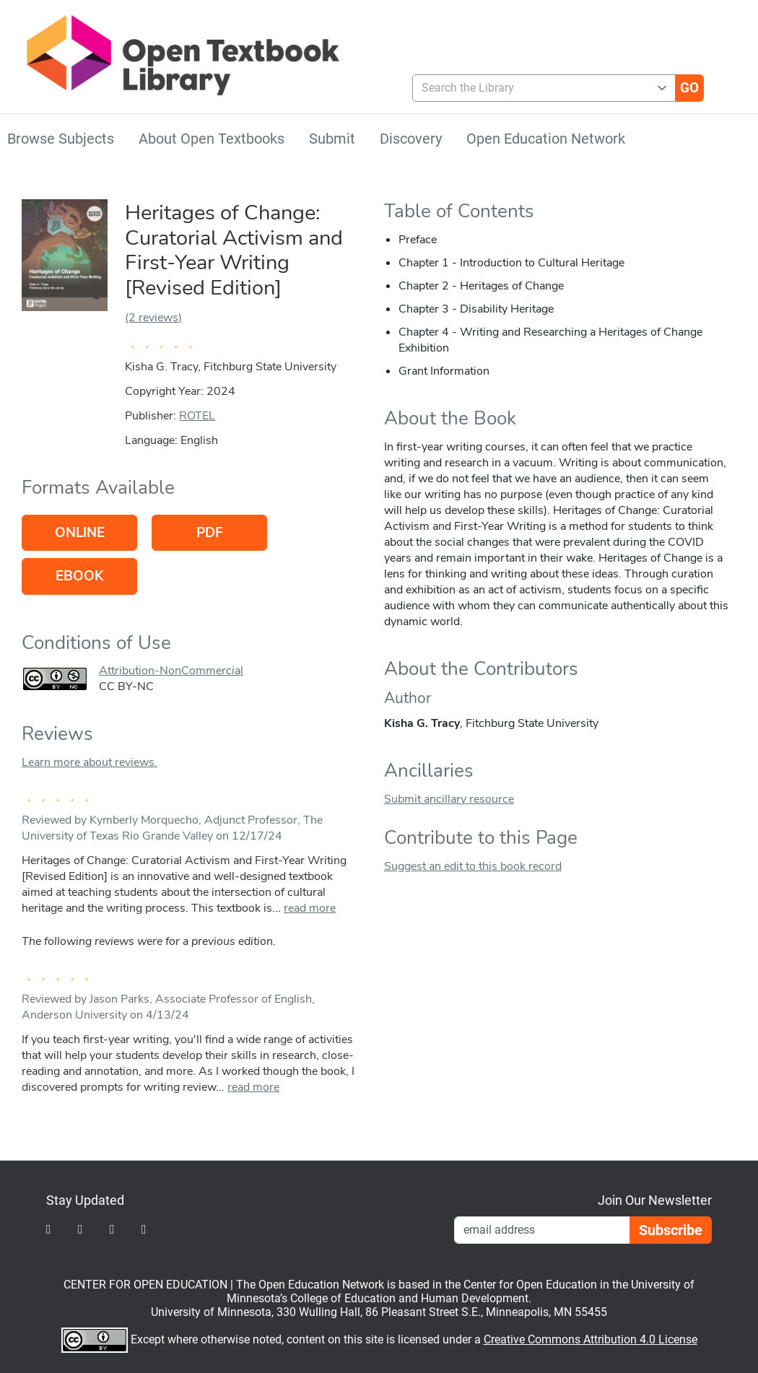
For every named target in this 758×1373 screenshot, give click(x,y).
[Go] (689, 88)
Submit (332, 138)
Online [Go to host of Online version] (80, 532)
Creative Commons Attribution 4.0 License (590, 1339)
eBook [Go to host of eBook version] (79, 576)
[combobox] (538, 88)
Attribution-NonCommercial (171, 671)
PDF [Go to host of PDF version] (209, 532)
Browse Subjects (60, 138)
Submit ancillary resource (449, 799)
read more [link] (310, 908)
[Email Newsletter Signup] (542, 1230)
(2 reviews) (153, 318)
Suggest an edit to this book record (473, 866)
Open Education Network (545, 138)
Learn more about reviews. (89, 762)
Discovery (411, 138)
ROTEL (197, 416)
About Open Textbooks (211, 138)
